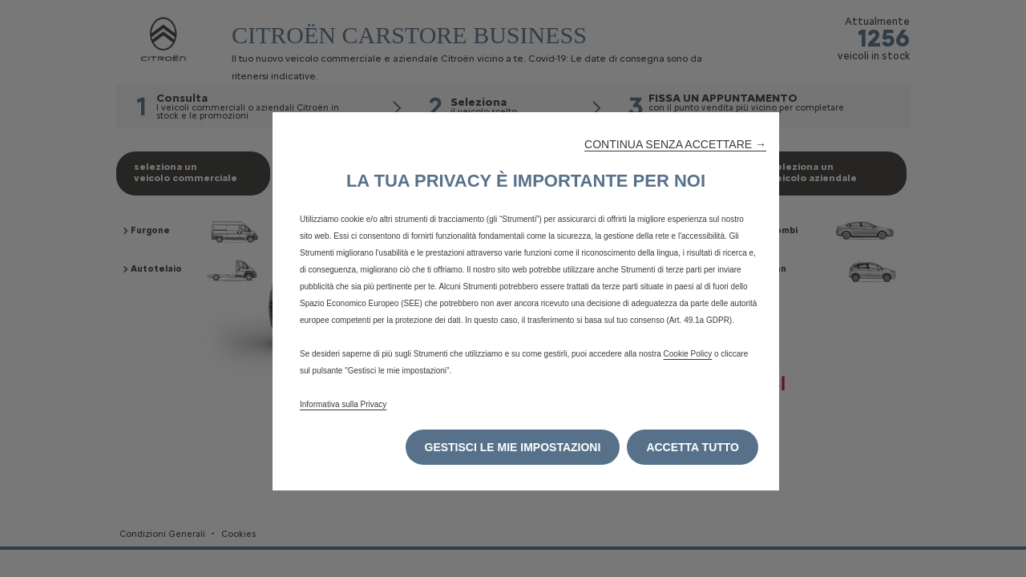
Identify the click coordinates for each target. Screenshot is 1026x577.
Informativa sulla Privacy (343, 404)
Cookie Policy (688, 353)
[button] (675, 144)
